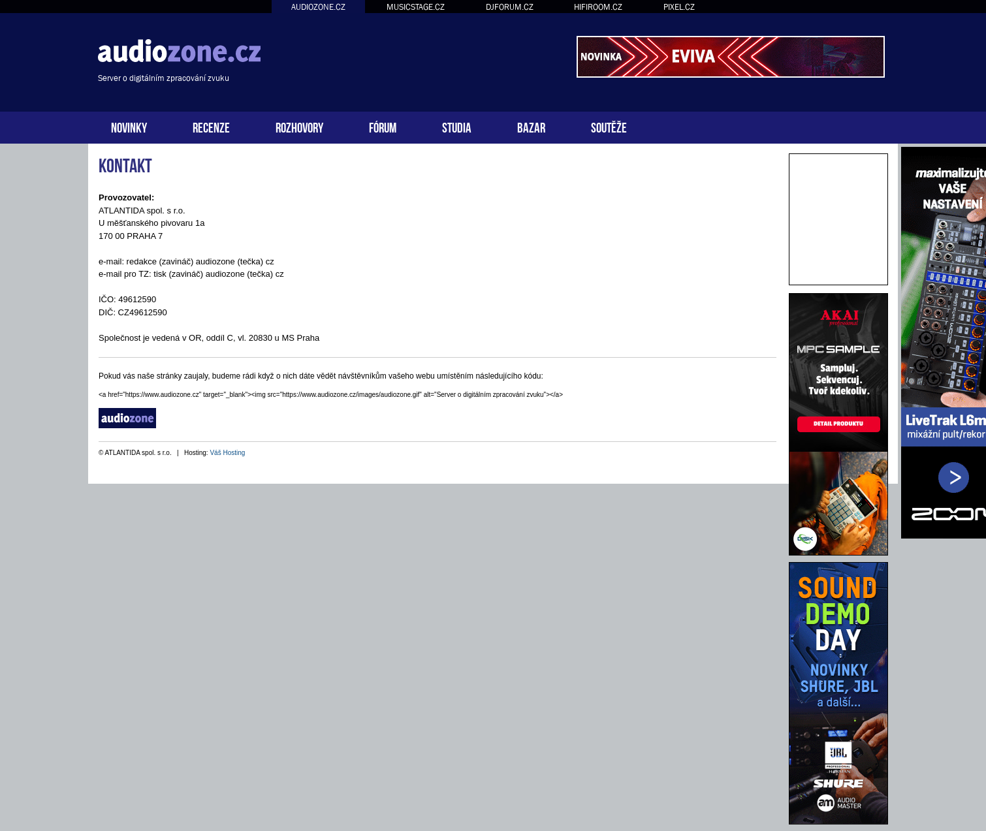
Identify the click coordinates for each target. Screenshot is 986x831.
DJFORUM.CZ (509, 7)
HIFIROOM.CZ (598, 7)
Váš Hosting (227, 452)
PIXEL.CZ (679, 7)
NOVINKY (129, 126)
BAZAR (531, 126)
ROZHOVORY (299, 126)
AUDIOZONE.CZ (318, 7)
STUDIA (456, 126)
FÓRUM (382, 126)
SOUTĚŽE (609, 126)
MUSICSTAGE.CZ (416, 7)
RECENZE (211, 126)
